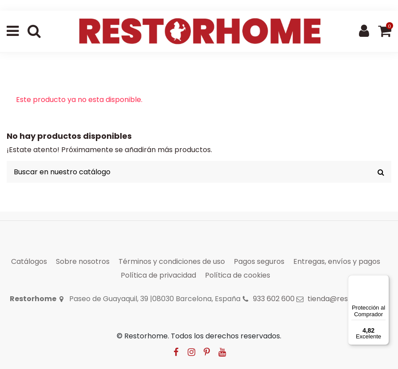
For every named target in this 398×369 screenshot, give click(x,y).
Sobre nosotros (83, 261)
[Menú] (383, 280)
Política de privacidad (158, 275)
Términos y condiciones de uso (171, 261)
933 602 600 (274, 299)
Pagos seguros (259, 261)
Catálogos (29, 261)
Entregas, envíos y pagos (336, 261)
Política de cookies (237, 275)
